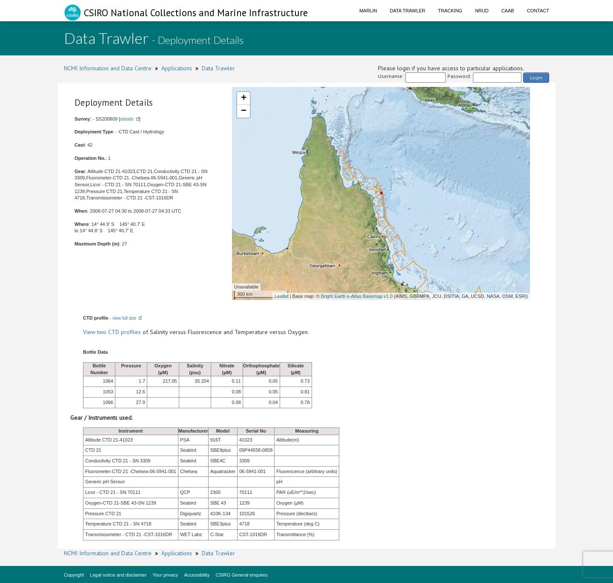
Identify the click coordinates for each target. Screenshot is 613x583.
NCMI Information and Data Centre (108, 68)
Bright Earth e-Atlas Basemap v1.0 (357, 296)
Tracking (450, 10)
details (127, 118)
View (90, 332)
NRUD (482, 10)
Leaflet (282, 296)
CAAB (507, 10)
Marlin (368, 10)
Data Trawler (407, 10)
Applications (176, 68)
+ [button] (243, 98)
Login (536, 77)
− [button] (243, 111)
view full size (124, 318)
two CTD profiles (119, 332)
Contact (538, 10)
